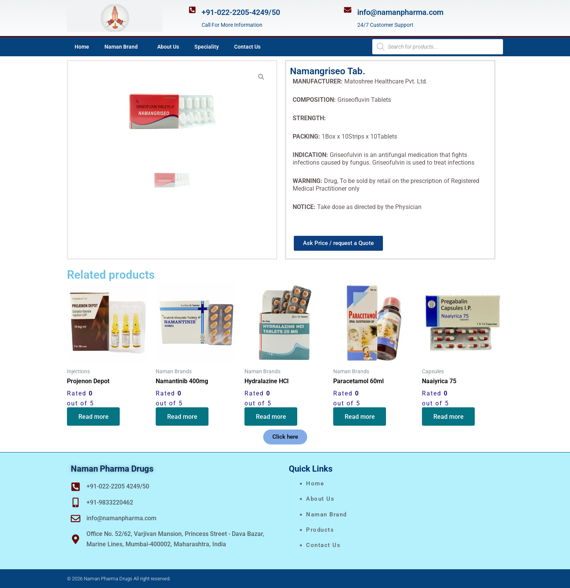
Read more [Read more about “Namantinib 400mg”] (182, 416)
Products (320, 529)
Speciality (206, 47)
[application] (141, 47)
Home (82, 47)
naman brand (326, 514)
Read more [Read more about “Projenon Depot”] (93, 416)
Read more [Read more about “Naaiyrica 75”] (448, 416)
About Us (168, 47)
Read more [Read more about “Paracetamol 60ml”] (360, 416)
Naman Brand (123, 47)
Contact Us (247, 47)
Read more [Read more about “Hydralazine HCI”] (271, 416)
